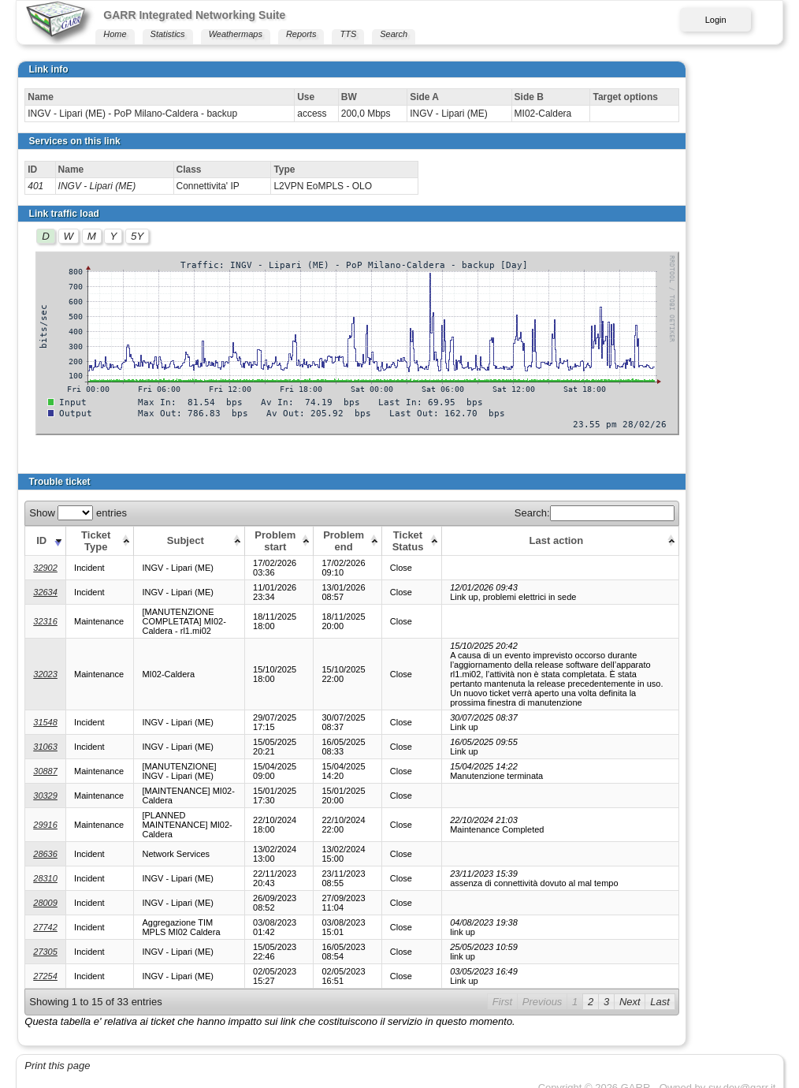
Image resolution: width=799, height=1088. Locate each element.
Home (114, 34)
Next (725, 983)
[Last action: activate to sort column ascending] (616, 540)
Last (756, 983)
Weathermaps (235, 34)
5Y (137, 236)
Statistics (168, 34)
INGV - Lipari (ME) (97, 186)
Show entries (78, 513)
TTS (348, 34)
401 (35, 186)
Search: (690, 513)
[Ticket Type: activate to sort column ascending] (99, 540)
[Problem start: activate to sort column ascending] (291, 540)
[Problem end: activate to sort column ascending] (361, 540)
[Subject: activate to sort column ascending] (195, 540)
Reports (301, 34)
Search (393, 34)
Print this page (57, 1047)
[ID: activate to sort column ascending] (45, 540)
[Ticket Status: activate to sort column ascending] (427, 540)
